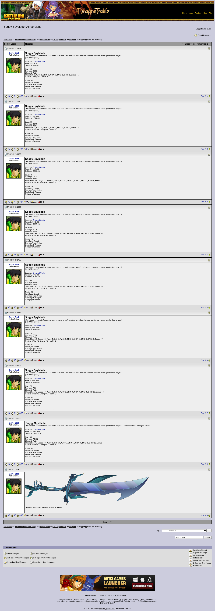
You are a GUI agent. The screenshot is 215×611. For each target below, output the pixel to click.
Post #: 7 (204, 413)
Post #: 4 (204, 255)
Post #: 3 (204, 202)
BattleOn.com (112, 599)
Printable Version (202, 35)
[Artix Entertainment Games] (25, 39)
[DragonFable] (44, 39)
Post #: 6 (204, 360)
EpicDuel (101, 599)
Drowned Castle (39, 61)
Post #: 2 (204, 149)
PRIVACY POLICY (107, 603)
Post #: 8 (204, 464)
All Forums (8, 39)
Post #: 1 (204, 96)
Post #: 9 (204, 515)
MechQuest (91, 599)
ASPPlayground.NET (107, 609)
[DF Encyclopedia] (59, 39)
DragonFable (79, 599)
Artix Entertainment (148, 599)
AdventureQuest (66, 599)
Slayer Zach (14, 53)
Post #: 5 (204, 307)
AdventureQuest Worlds (129, 599)
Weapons (72, 39)
